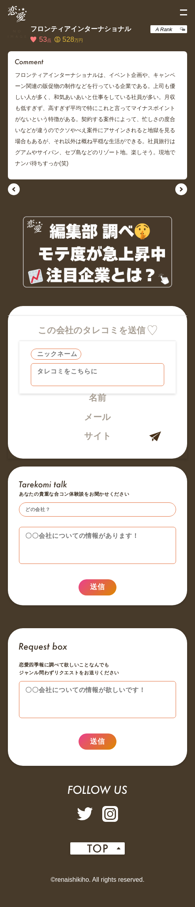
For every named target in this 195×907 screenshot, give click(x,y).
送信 (97, 591)
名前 (97, 398)
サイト (97, 436)
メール (97, 417)
